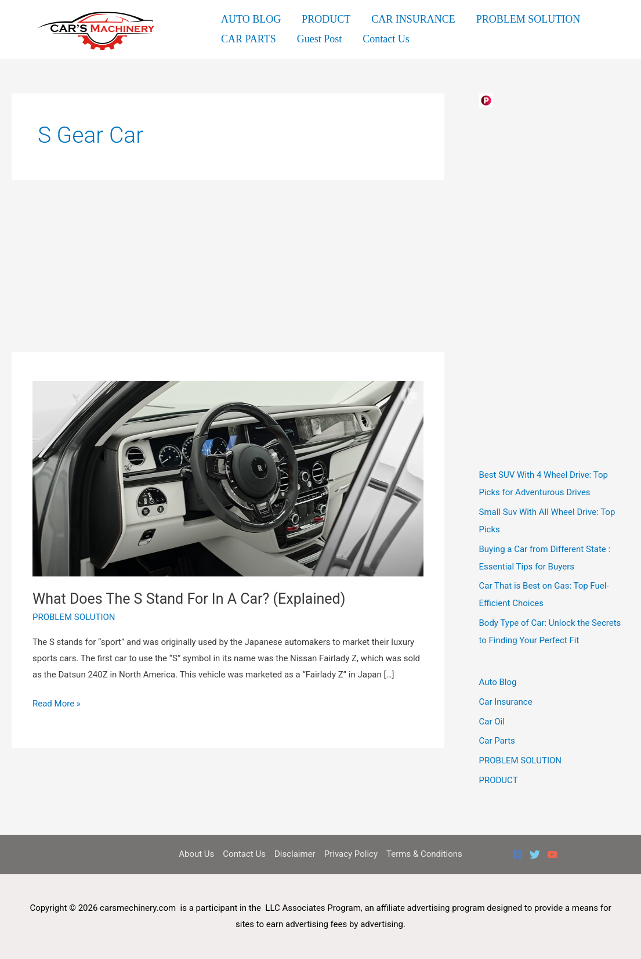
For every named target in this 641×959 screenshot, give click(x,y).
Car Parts (497, 741)
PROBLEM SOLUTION (528, 19)
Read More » (56, 704)
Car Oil (492, 721)
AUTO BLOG (251, 19)
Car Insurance (506, 702)
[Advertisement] (227, 266)
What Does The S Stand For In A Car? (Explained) (188, 598)
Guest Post (319, 39)
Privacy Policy (351, 854)
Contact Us (386, 39)
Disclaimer (295, 854)
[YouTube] (552, 854)
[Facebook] (517, 854)
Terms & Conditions (424, 854)
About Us (196, 854)
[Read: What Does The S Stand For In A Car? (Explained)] (227, 478)
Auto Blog (498, 682)
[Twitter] (535, 854)
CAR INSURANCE (413, 19)
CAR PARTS (248, 39)
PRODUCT (326, 19)
